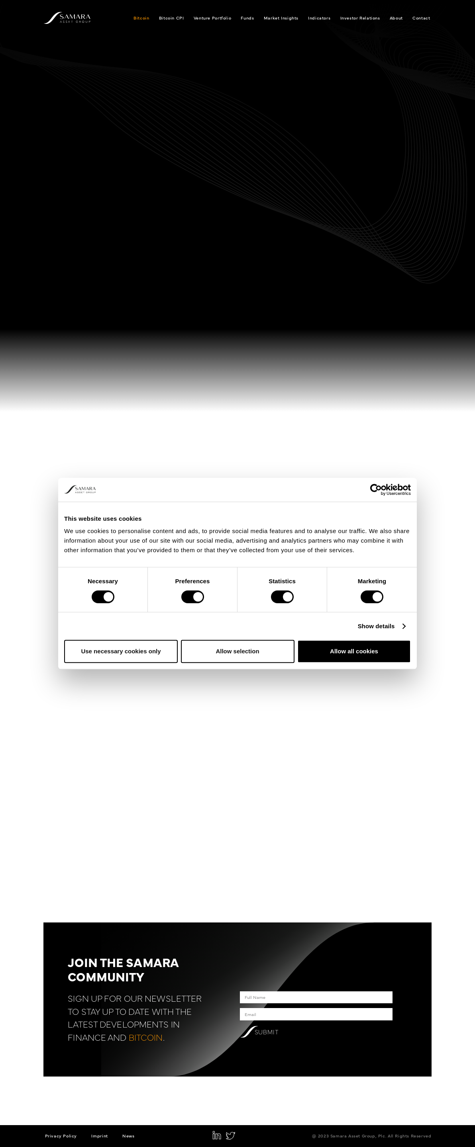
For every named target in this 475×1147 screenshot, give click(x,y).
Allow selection (237, 651)
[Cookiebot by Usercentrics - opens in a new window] (376, 490)
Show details (376, 626)
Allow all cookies (354, 651)
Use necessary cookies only (121, 651)
